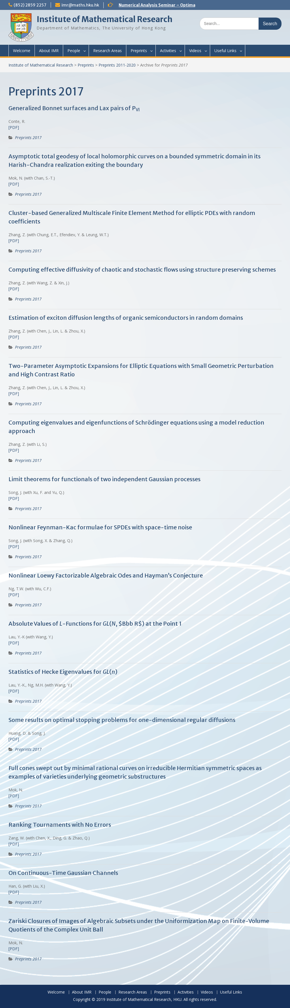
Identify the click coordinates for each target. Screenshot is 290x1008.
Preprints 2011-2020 (117, 65)
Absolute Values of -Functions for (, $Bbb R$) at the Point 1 (95, 623)
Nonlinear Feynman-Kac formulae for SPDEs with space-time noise (100, 527)
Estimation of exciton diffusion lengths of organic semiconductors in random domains (125, 317)
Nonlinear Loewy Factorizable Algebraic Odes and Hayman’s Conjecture (105, 575)
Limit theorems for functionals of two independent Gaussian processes (104, 479)
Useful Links (225, 50)
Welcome (21, 50)
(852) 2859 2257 (30, 5)
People (73, 50)
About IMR (49, 50)
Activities (168, 50)
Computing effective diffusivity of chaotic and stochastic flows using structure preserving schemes (142, 269)
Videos (195, 50)
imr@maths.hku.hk (80, 5)
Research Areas (107, 50)
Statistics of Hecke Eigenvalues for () (63, 671)
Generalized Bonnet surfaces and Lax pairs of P (74, 108)
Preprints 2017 (28, 137)
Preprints (139, 50)
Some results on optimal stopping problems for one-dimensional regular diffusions (121, 719)
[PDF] (13, 127)
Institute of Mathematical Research (104, 19)
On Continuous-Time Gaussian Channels (63, 872)
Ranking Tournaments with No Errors (59, 824)
